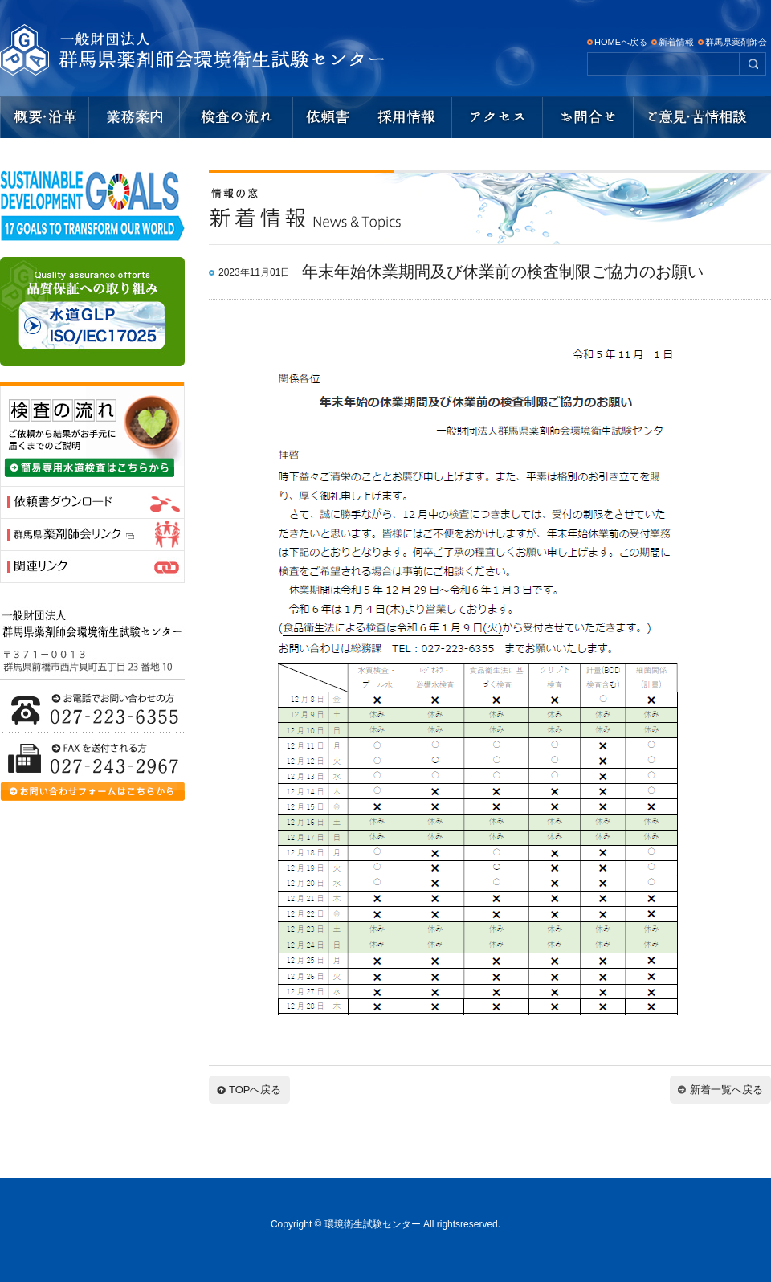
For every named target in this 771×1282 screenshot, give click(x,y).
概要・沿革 (44, 117)
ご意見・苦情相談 (701, 117)
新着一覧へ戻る (726, 1090)
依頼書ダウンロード (327, 117)
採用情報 (406, 117)
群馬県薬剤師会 (736, 42)
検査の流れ (236, 117)
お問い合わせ (588, 117)
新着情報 (676, 42)
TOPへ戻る (255, 1090)
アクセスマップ (497, 117)
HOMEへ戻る (620, 42)
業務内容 (134, 117)
